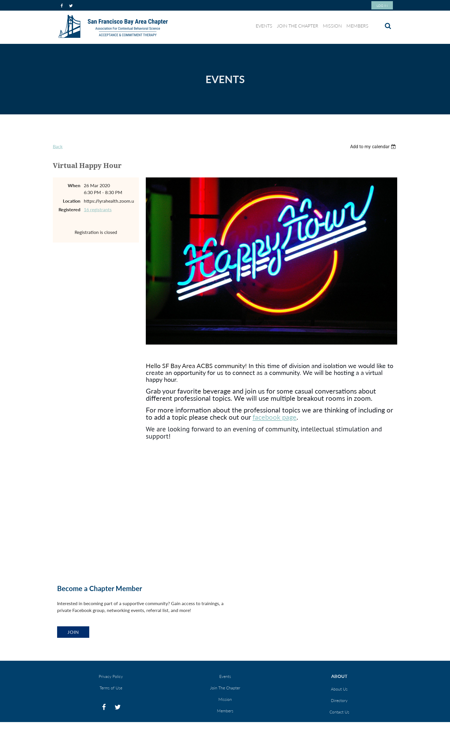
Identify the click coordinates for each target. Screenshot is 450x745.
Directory (339, 700)
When (74, 185)
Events (225, 676)
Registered (69, 209)
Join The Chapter (225, 687)
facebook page (274, 417)
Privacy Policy (111, 676)
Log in (382, 5)
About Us (339, 689)
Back (58, 146)
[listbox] (373, 146)
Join (73, 632)
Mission (225, 699)
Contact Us (339, 711)
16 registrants (98, 209)
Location (71, 201)
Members (225, 710)
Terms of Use (111, 687)
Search (388, 26)
